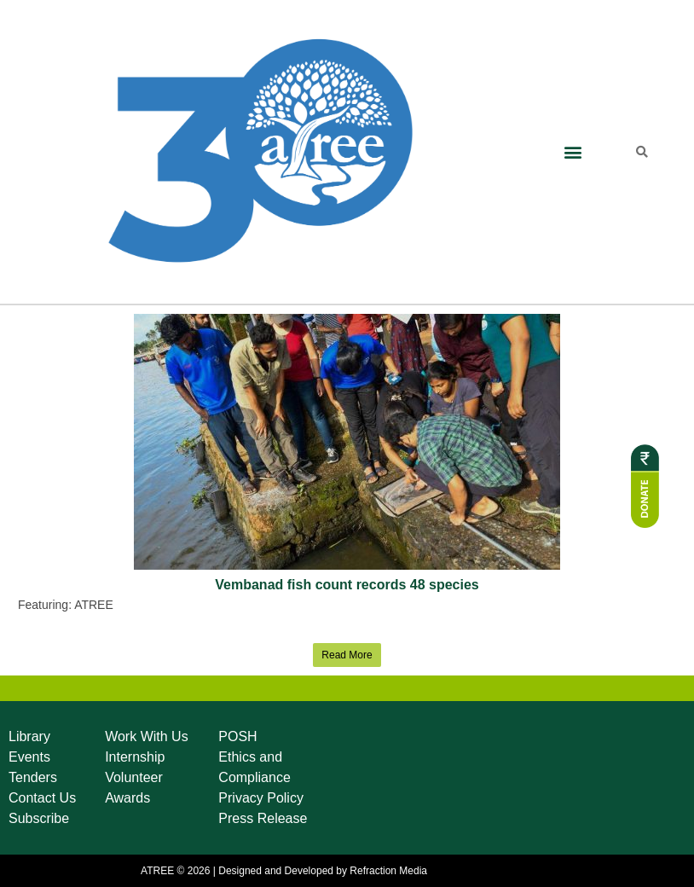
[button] (572, 152)
